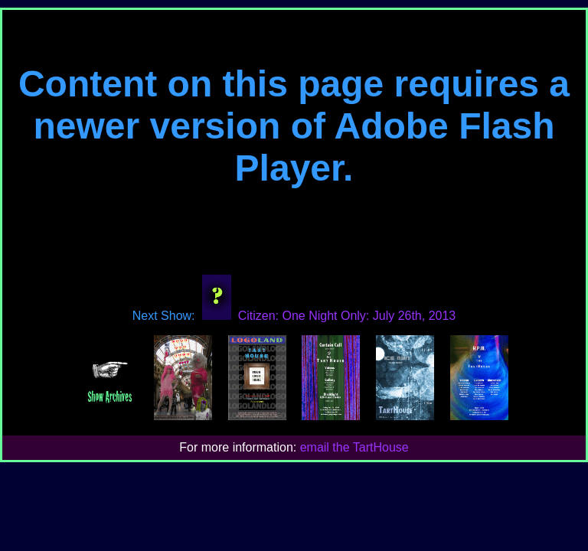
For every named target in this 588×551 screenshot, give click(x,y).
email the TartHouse (354, 447)
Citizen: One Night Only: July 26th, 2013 (325, 315)
